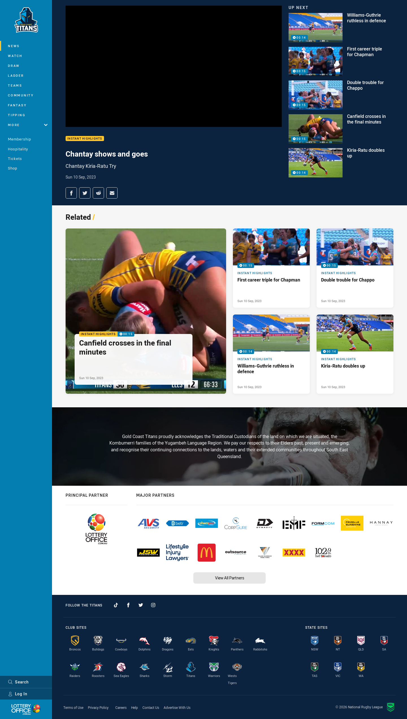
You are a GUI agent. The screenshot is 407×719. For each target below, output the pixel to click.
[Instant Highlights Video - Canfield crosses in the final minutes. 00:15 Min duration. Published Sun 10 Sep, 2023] (146, 311)
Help (134, 707)
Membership (19, 139)
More (27, 125)
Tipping (16, 115)
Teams (15, 85)
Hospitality (18, 148)
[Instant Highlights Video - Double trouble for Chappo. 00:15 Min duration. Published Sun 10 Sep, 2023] (355, 268)
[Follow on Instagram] (153, 605)
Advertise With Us (177, 707)
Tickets (15, 158)
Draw (14, 65)
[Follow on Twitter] (140, 605)
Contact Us (150, 707)
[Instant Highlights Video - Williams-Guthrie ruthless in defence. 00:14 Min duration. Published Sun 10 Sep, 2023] (271, 354)
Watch (15, 56)
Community (21, 95)
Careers (121, 707)
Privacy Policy (98, 707)
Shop (12, 168)
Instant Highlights (84, 138)
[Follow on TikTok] (116, 605)
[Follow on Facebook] (128, 605)
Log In (17, 693)
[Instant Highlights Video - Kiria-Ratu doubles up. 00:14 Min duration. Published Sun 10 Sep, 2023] (355, 354)
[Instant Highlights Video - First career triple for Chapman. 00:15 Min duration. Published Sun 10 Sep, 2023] (271, 268)
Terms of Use (73, 707)
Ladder (16, 75)
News (14, 46)
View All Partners (229, 578)
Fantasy (17, 105)
